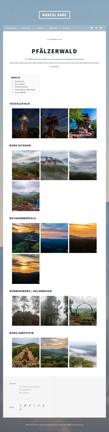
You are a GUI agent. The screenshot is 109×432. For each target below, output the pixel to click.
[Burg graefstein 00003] (25, 353)
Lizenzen (40, 28)
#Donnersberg (70, 63)
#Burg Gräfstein (49, 63)
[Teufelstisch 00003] (25, 123)
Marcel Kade (54, 15)
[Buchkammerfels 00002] (54, 238)
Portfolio (26, 28)
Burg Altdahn (20, 84)
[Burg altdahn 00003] (54, 165)
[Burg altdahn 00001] (25, 196)
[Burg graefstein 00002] (83, 353)
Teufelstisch (19, 81)
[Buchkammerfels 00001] (83, 238)
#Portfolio (95, 63)
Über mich (53, 28)
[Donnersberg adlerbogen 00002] (54, 311)
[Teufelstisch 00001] (83, 123)
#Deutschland (60, 63)
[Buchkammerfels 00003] (25, 269)
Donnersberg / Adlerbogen (25, 90)
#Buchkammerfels (25, 63)
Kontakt (66, 28)
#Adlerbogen (14, 63)
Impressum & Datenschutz (49, 424)
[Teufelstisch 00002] (54, 123)
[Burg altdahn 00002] (25, 165)
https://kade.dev (24, 392)
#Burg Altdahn (38, 63)
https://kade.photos (25, 389)
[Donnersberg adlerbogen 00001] (83, 311)
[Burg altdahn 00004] (83, 165)
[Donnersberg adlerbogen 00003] (25, 311)
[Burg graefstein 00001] (54, 353)
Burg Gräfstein (20, 92)
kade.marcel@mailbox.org (31, 386)
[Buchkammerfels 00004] (25, 238)
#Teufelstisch (54, 66)
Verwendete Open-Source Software (71, 424)
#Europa (79, 63)
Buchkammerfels (21, 87)
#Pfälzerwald (87, 63)
